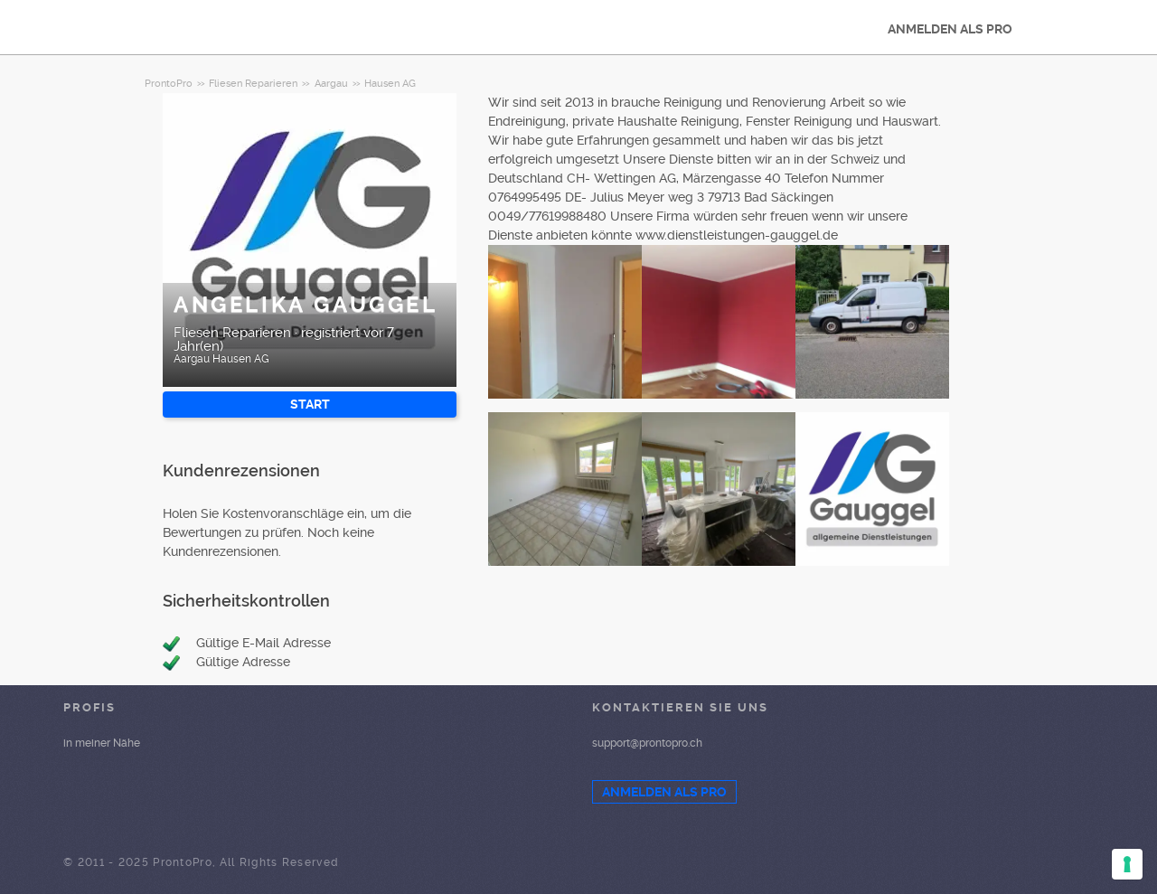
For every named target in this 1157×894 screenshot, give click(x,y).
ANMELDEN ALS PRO (950, 29)
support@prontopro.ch (647, 743)
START (310, 404)
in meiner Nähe (101, 743)
